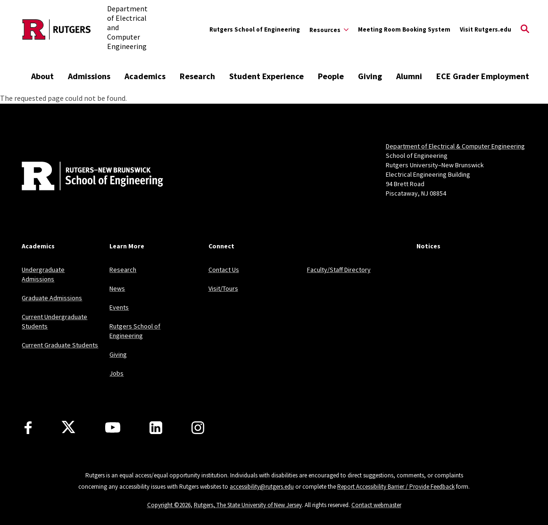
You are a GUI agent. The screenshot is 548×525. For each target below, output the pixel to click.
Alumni (409, 76)
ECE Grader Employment (482, 76)
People (331, 76)
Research (197, 76)
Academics (145, 76)
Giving (370, 76)
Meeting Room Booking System (404, 29)
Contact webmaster (376, 505)
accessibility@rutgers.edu (262, 487)
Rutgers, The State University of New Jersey (248, 505)
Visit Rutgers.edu (485, 29)
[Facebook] (28, 427)
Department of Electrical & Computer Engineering (455, 146)
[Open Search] (525, 29)
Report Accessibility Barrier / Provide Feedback (396, 487)
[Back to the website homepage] (56, 29)
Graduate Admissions (52, 298)
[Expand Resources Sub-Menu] (329, 29)
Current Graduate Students (60, 345)
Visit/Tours (223, 288)
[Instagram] (197, 427)
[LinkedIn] (155, 427)
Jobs (116, 373)
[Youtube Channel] (112, 427)
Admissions (89, 76)
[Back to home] (84, 177)
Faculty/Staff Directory (339, 269)
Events (119, 307)
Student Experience (266, 76)
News (117, 288)
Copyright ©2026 (169, 505)
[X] (68, 427)
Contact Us (223, 269)
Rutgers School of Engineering (254, 29)
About (42, 76)
